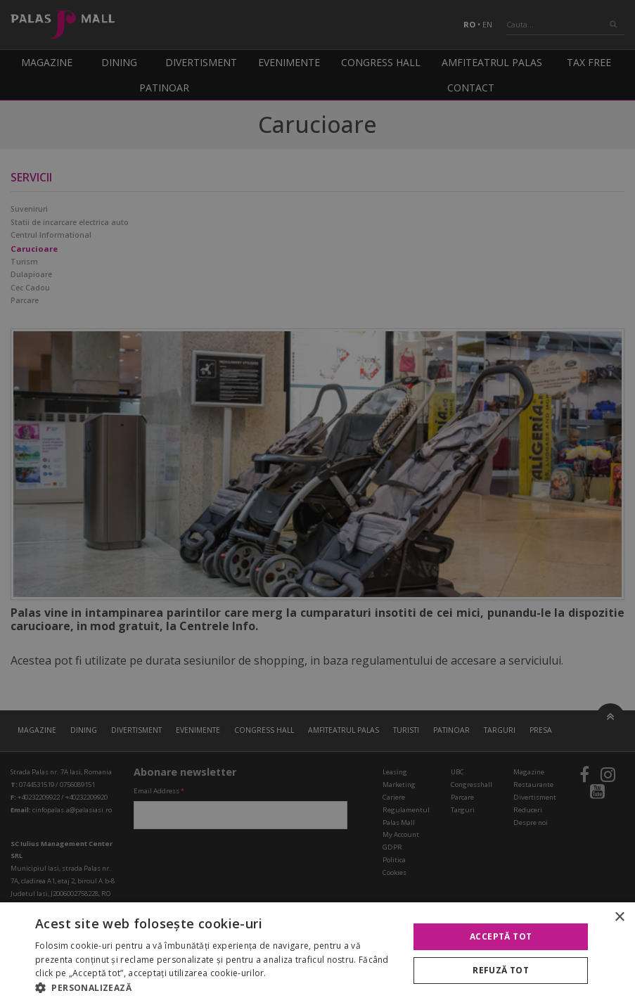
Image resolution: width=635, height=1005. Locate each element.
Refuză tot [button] (501, 970)
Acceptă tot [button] (501, 936)
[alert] (317, 502)
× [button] (619, 917)
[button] (216, 987)
